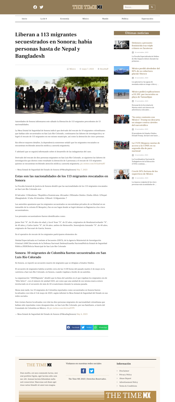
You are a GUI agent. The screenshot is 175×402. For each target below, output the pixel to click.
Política (125, 18)
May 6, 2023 (82, 314)
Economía (64, 18)
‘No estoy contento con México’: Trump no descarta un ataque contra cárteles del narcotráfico (146, 121)
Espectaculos (147, 18)
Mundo (105, 18)
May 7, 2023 (82, 169)
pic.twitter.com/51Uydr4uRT (92, 163)
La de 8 (43, 18)
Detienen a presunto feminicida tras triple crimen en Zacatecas (142, 46)
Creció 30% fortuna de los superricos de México (145, 172)
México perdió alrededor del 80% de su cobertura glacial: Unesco (146, 71)
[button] (73, 327)
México (85, 18)
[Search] (152, 7)
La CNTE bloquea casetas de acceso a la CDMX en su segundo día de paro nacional (146, 147)
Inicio (24, 18)
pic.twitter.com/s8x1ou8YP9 (62, 308)
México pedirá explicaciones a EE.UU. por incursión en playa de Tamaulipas (146, 94)
